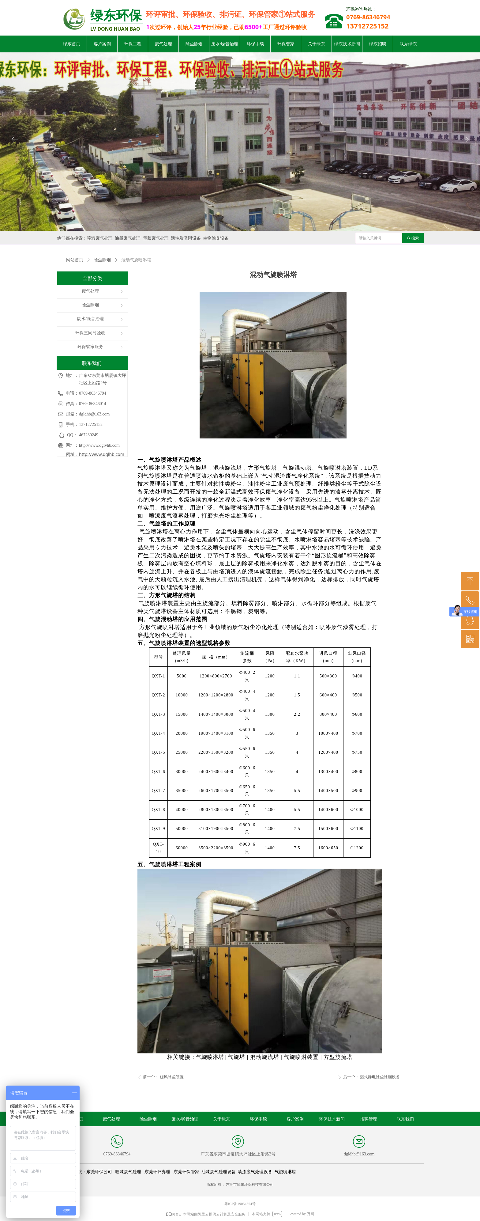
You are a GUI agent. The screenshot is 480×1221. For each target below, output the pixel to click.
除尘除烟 (102, 260)
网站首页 (74, 260)
